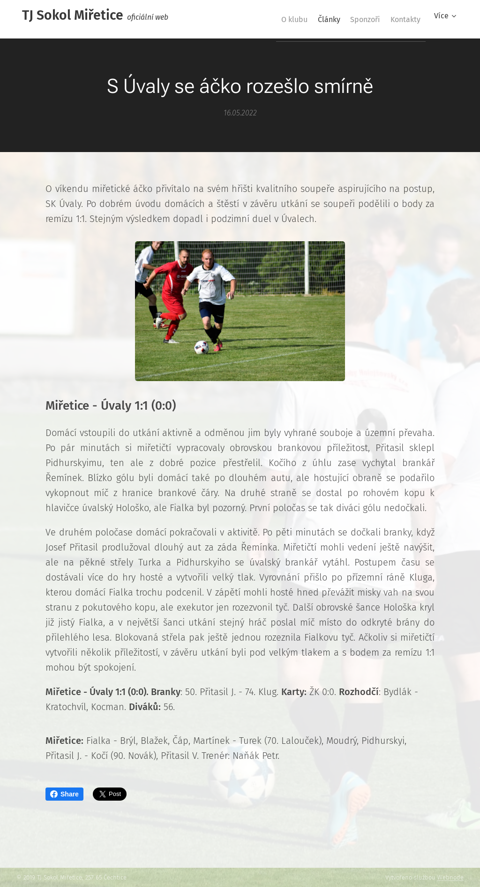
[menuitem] (270, 19)
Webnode (450, 877)
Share (64, 794)
